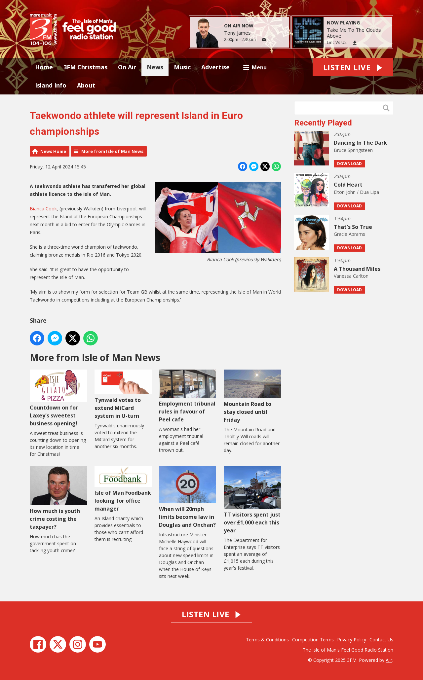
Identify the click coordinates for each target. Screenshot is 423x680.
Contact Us (381, 639)
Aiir (389, 660)
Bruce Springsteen (353, 150)
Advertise (215, 67)
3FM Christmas (85, 67)
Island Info (50, 85)
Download (349, 163)
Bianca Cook (43, 208)
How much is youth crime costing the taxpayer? (58, 498)
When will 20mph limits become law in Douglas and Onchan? (187, 497)
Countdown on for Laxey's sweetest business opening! (58, 398)
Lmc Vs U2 (337, 42)
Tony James (237, 33)
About (86, 85)
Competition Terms (313, 639)
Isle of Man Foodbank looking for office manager (123, 489)
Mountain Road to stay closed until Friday (252, 396)
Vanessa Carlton (351, 276)
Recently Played (323, 122)
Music (182, 67)
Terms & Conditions (267, 639)
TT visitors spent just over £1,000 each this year (252, 500)
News (155, 67)
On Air (127, 67)
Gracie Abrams (349, 234)
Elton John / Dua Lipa (356, 192)
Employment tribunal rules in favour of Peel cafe (187, 396)
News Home (53, 151)
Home (44, 67)
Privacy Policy (351, 639)
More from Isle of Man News (112, 151)
